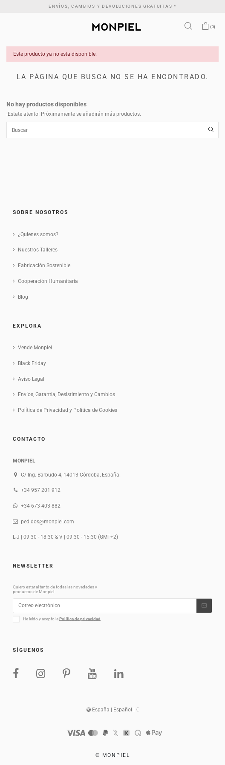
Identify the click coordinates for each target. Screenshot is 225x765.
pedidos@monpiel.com (47, 522)
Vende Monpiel (35, 348)
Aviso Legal (31, 379)
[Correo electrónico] (104, 605)
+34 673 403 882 (41, 506)
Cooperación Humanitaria (48, 281)
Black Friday (32, 363)
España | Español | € (113, 710)
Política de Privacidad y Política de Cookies (67, 410)
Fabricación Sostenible (44, 265)
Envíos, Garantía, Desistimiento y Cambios (66, 394)
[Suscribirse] (204, 605)
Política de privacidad (80, 618)
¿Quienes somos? (38, 234)
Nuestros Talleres (38, 250)
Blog (23, 297)
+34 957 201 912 (41, 490)
